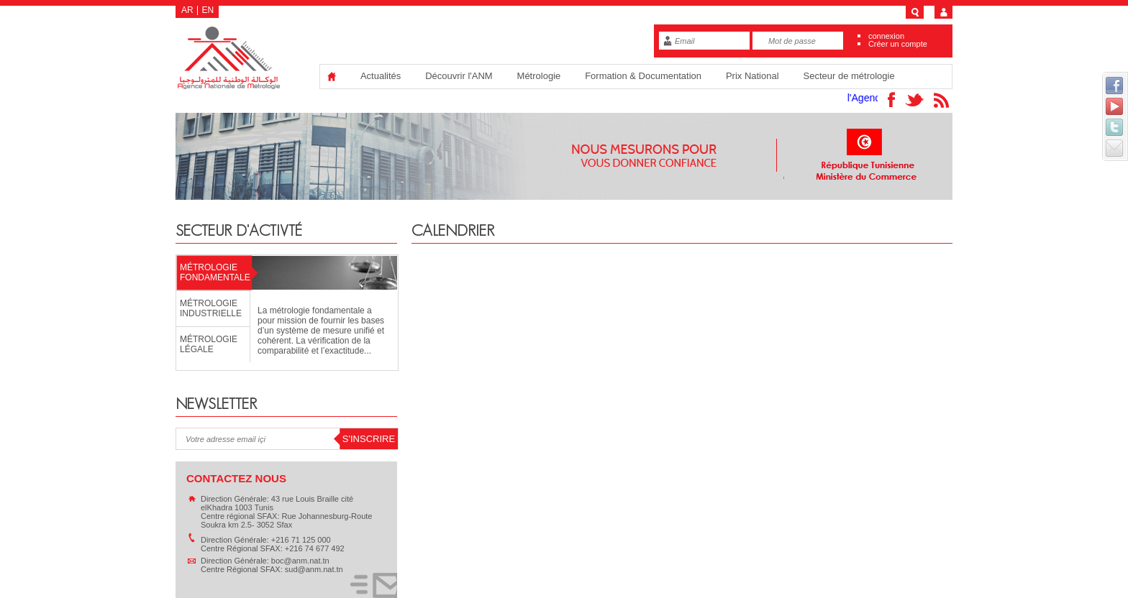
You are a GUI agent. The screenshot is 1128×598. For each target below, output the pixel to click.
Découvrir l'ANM (459, 75)
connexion (886, 36)
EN (208, 10)
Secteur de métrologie (848, 75)
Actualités (380, 75)
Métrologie (539, 75)
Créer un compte (897, 44)
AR (187, 10)
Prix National (752, 75)
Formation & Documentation (643, 75)
